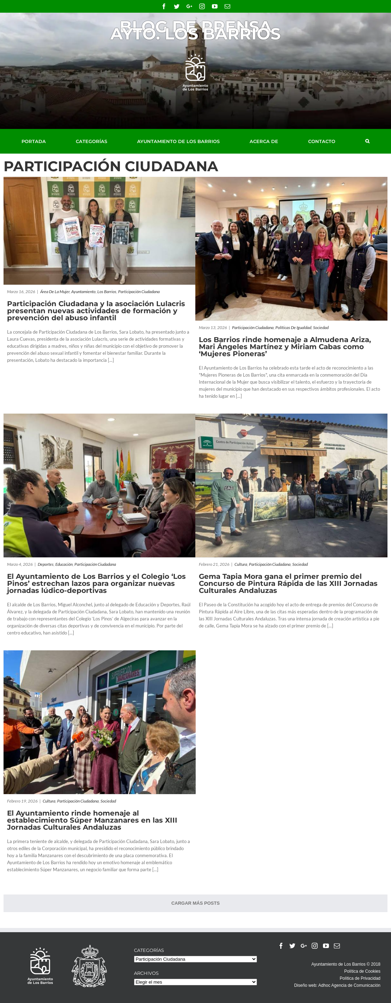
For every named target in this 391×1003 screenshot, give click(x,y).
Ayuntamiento (83, 291)
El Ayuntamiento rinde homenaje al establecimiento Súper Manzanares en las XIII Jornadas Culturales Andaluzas (92, 820)
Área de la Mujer (54, 291)
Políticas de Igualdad (293, 327)
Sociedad (321, 327)
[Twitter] (292, 946)
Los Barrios (106, 291)
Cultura (240, 564)
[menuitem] (41, 141)
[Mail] (337, 946)
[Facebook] (281, 946)
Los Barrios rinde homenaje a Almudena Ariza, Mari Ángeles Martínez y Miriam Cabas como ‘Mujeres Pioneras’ (285, 346)
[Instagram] (315, 946)
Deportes (46, 564)
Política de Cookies (362, 971)
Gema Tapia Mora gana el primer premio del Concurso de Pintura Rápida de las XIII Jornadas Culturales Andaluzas (288, 583)
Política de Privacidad (360, 978)
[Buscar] (367, 141)
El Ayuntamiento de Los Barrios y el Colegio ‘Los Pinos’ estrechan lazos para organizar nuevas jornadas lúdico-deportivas (96, 583)
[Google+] (304, 946)
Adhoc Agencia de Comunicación (349, 985)
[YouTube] (326, 946)
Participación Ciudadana (139, 291)
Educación (64, 564)
